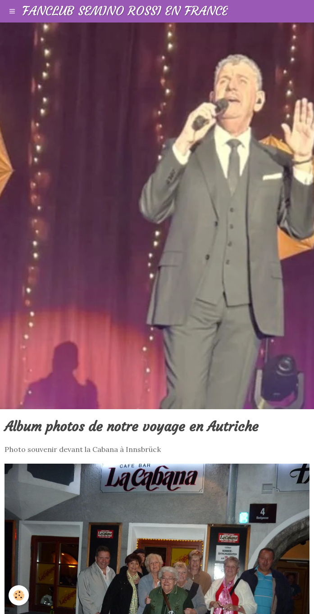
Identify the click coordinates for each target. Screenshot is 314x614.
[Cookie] (19, 595)
